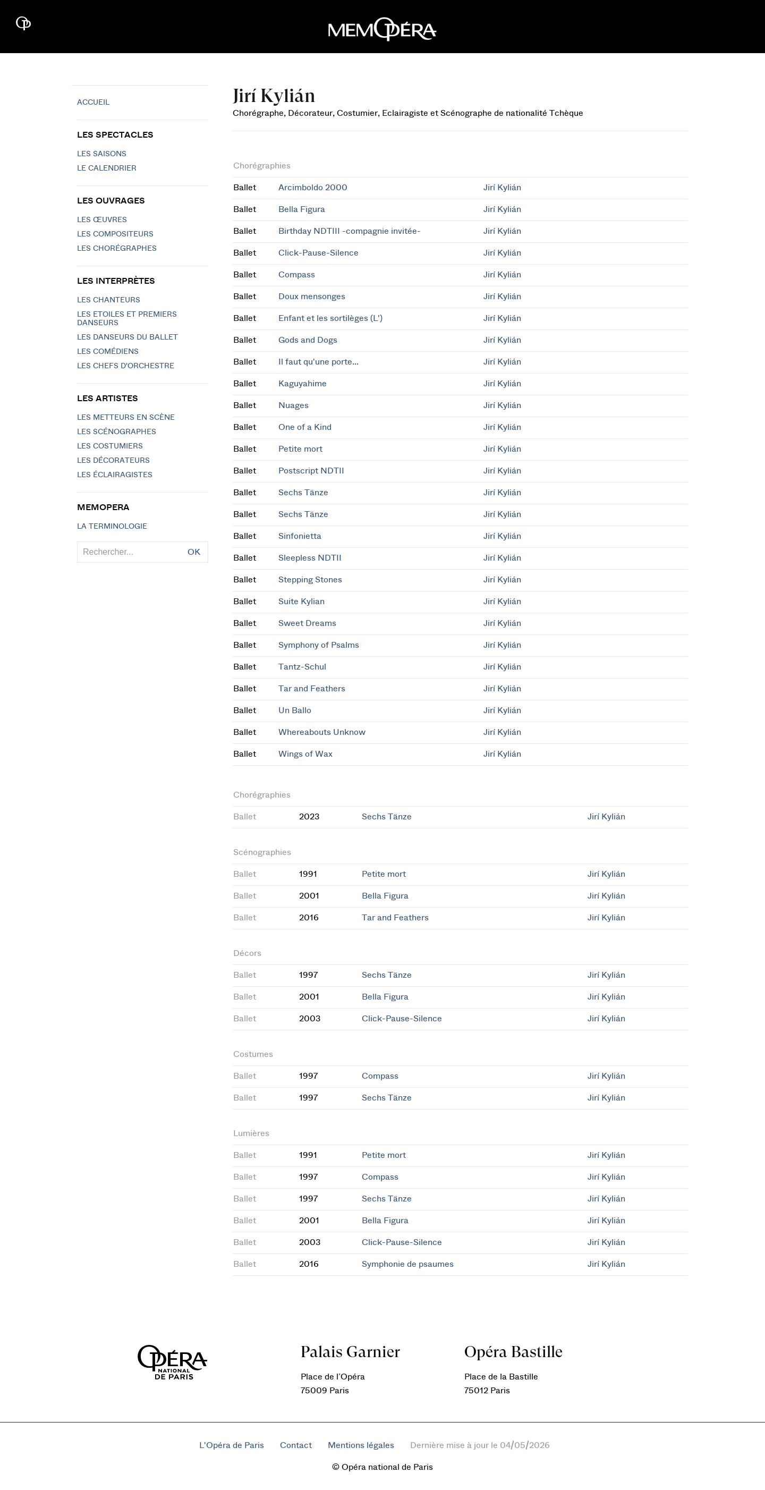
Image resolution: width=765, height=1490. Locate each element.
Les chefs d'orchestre (125, 366)
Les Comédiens (108, 351)
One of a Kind (305, 427)
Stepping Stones (310, 579)
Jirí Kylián (502, 187)
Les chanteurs (108, 300)
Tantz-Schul (302, 667)
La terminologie (112, 526)
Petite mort (300, 449)
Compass (296, 274)
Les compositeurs (115, 234)
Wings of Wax (305, 754)
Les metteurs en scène (126, 417)
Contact (296, 1445)
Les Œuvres (102, 220)
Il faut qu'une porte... (318, 362)
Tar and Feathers (311, 688)
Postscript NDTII (311, 471)
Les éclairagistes (114, 475)
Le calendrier (107, 168)
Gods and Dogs (307, 340)
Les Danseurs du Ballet (127, 337)
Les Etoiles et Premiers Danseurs (127, 319)
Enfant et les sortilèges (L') (330, 318)
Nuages (293, 405)
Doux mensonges (311, 296)
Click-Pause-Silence (318, 253)
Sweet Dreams (307, 623)
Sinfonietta (299, 536)
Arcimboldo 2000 (312, 187)
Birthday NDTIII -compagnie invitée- (349, 231)
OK (194, 552)
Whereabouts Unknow (322, 732)
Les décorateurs (113, 460)
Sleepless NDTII (310, 558)
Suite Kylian (301, 601)
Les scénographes (116, 432)
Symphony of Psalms (318, 645)
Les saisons (101, 154)
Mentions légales (361, 1445)
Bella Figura (301, 209)
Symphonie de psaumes (408, 1264)
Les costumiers (110, 446)
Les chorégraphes (117, 248)
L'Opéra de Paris (231, 1445)
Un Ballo (294, 710)
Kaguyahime (302, 383)
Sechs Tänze (303, 492)
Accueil (93, 102)
